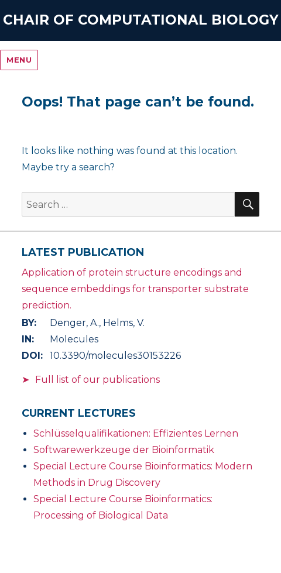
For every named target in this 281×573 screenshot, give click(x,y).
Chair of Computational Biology (141, 20)
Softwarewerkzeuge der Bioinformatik (123, 449)
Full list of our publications (97, 379)
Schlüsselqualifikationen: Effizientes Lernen (135, 433)
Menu (19, 59)
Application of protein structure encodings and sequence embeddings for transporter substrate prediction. (135, 289)
